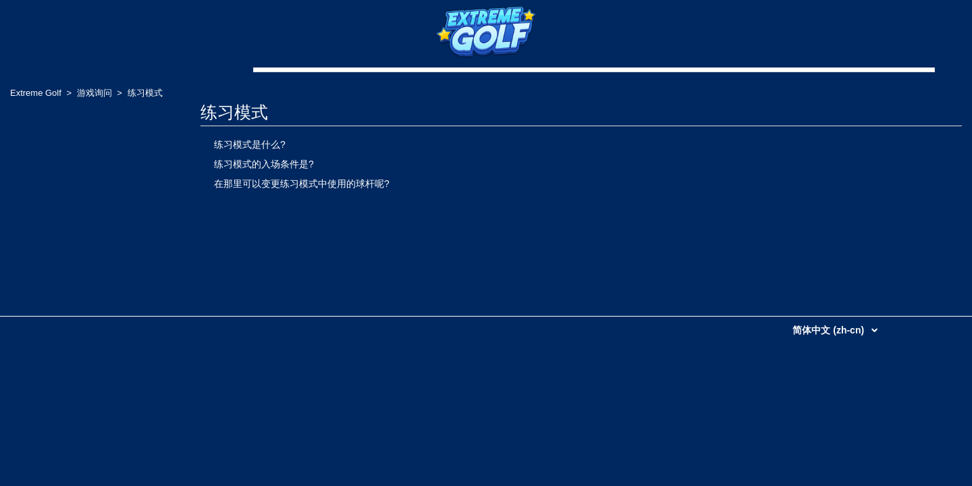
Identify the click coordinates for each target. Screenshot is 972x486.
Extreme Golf (35, 93)
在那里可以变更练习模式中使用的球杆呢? (301, 183)
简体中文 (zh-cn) (829, 330)
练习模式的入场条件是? (264, 164)
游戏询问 (94, 93)
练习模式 (145, 93)
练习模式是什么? (250, 144)
